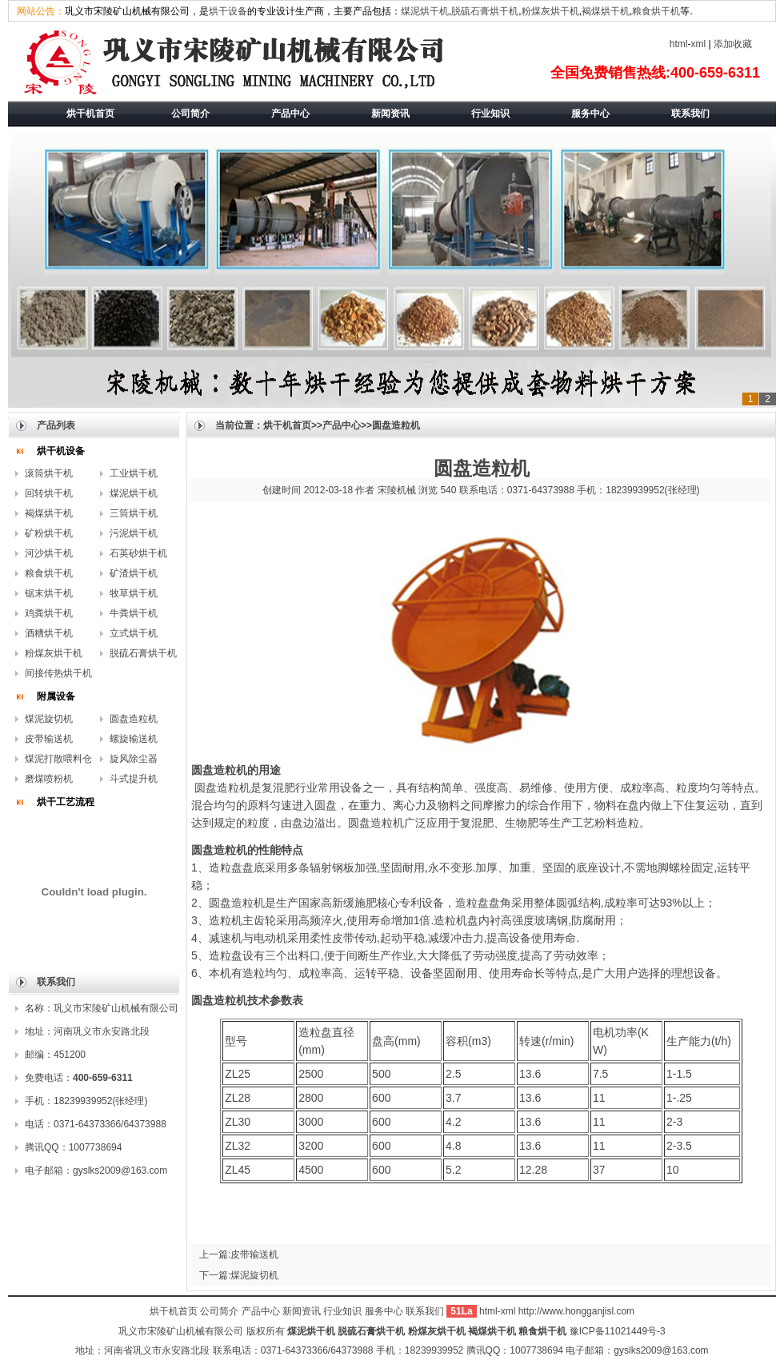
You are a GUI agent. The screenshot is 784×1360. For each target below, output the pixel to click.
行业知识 (342, 1311)
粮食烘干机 (656, 11)
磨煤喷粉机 (49, 778)
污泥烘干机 (134, 533)
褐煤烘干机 (606, 11)
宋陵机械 (397, 490)
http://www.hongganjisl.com (576, 1311)
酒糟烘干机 (49, 633)
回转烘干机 (49, 493)
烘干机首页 (287, 425)
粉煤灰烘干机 (550, 11)
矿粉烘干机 (49, 533)
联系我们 (426, 1311)
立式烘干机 (134, 633)
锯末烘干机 (49, 593)
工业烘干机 (134, 473)
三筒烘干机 (134, 513)
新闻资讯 (301, 1311)
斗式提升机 (134, 778)
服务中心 (384, 1311)
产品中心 (341, 425)
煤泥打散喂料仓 (58, 758)
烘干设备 (228, 11)
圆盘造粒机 (134, 718)
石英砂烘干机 (138, 553)
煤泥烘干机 (425, 11)
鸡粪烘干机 (49, 613)
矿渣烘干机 (134, 573)
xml (698, 44)
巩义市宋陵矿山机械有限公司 (180, 1331)
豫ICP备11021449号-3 (618, 1331)
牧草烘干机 (134, 593)
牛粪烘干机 (134, 613)
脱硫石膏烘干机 (484, 11)
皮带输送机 (49, 738)
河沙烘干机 (49, 553)
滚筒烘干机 (49, 473)
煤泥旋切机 (49, 718)
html (679, 44)
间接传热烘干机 (58, 673)
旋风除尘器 (134, 758)
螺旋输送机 (134, 738)
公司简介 (219, 1311)
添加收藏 (733, 44)
